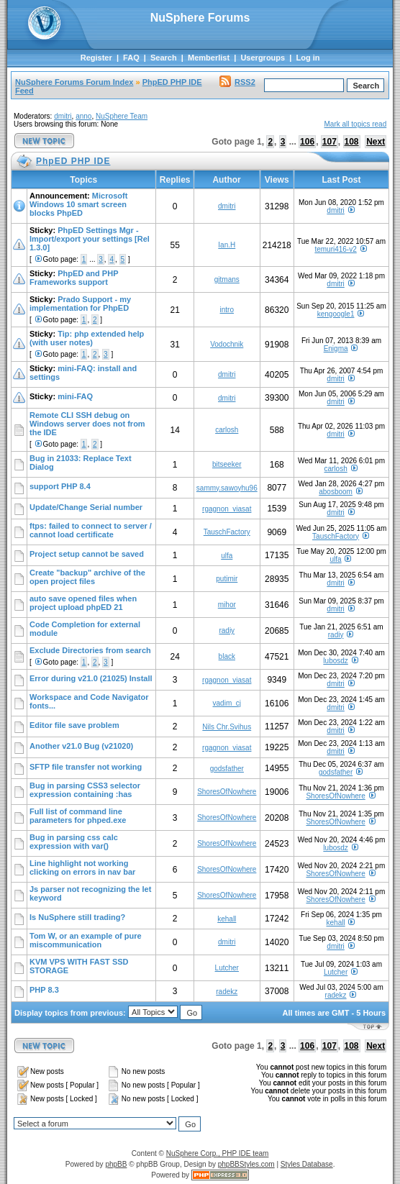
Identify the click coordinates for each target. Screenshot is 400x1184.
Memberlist (208, 57)
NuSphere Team (121, 116)
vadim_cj (227, 703)
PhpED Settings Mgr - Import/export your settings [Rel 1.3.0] (89, 239)
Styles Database (307, 1164)
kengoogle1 (336, 314)
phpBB (116, 1164)
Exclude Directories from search (90, 650)
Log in (307, 57)
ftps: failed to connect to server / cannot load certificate (90, 530)
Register (96, 57)
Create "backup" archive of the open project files (87, 577)
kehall (226, 919)
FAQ (131, 57)
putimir (226, 579)
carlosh (226, 430)
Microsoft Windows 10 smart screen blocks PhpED (78, 204)
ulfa (226, 556)
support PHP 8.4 (60, 486)
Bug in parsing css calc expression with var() (73, 841)
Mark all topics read (355, 124)
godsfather (227, 769)
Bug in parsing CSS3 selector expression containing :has (84, 789)
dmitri (62, 116)
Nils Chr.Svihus (226, 727)
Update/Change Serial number (85, 507)
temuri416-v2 (335, 249)
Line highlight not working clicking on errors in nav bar (82, 867)
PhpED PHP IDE (172, 82)
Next (375, 142)
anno (83, 116)
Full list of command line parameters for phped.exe (78, 815)
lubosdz (335, 661)
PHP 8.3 (44, 989)
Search (163, 57)
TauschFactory (227, 532)
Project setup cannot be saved (86, 554)
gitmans (227, 279)
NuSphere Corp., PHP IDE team (217, 1153)
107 (329, 142)
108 (352, 142)
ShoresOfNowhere (226, 792)
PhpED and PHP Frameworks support (73, 277)
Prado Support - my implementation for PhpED (80, 303)
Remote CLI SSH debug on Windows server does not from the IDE (87, 424)
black (227, 656)
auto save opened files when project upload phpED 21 (83, 602)
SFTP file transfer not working (85, 766)
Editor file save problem (74, 725)
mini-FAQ (75, 396)
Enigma (336, 348)
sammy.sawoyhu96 (227, 488)
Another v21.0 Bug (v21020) (81, 746)
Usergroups (262, 57)
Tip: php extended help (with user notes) (86, 338)
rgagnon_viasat (226, 509)
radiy (227, 630)
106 (307, 142)
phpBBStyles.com (246, 1164)
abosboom (336, 492)
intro (227, 310)
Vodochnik (226, 344)
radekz (226, 992)
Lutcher (227, 968)
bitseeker (227, 464)
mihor (227, 605)
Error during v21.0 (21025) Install (91, 678)
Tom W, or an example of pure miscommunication (85, 940)
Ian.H (226, 245)
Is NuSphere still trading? (77, 917)
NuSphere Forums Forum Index (74, 82)
